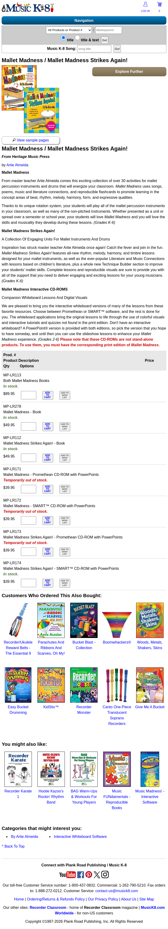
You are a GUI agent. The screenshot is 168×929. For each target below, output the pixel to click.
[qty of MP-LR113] (28, 395)
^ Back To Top (13, 846)
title (67, 40)
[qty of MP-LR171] (28, 489)
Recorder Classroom (48, 908)
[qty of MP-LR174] (28, 583)
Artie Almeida (17, 165)
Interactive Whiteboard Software (80, 837)
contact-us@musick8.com (116, 891)
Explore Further (129, 72)
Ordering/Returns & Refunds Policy (56, 899)
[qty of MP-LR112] (28, 458)
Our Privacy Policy (103, 899)
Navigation (84, 20)
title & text (87, 40)
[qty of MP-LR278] (28, 426)
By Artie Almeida (24, 837)
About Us (128, 899)
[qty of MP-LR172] (28, 520)
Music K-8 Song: (80, 49)
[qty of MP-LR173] (28, 552)
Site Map (146, 899)
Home (19, 899)
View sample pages (31, 140)
